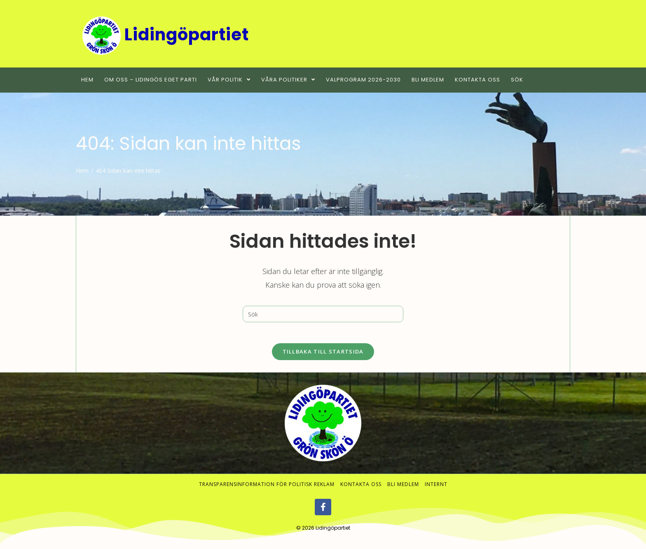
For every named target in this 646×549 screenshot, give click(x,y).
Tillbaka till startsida (323, 355)
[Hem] (82, 170)
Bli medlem (403, 488)
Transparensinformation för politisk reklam (267, 488)
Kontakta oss (361, 488)
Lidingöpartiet (333, 531)
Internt (436, 488)
